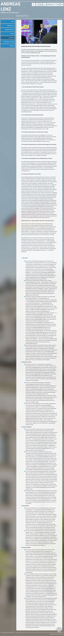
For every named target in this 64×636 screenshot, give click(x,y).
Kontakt (12, 45)
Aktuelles (11, 37)
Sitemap (61, 634)
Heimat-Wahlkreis (9, 29)
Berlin (12, 33)
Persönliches (10, 25)
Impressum (52, 634)
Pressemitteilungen (9, 41)
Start (12, 21)
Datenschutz (57, 634)
